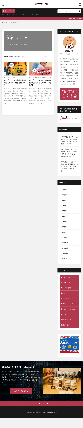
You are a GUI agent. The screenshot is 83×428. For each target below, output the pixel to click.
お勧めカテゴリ (20, 56)
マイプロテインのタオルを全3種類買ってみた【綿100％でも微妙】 (40, 83)
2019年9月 (64, 263)
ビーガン (32, 14)
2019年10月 (65, 257)
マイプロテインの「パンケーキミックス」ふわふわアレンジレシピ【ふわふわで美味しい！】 (69, 152)
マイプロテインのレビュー (48, 422)
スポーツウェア (15, 22)
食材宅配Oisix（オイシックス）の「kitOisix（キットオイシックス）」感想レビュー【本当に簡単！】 (69, 166)
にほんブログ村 (69, 119)
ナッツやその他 (67, 293)
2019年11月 (65, 252)
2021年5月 (64, 212)
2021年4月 (64, 218)
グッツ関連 (40, 14)
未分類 (64, 324)
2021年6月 (64, 207)
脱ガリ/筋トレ (67, 335)
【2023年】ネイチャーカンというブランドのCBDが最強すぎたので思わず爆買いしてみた (69, 140)
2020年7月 (64, 229)
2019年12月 (65, 246)
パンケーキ (24, 14)
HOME (5, 22)
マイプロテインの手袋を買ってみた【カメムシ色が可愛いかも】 (15, 83)
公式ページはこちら (21, 401)
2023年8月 (64, 190)
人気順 (11, 56)
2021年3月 (64, 224)
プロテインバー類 (68, 310)
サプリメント (14, 14)
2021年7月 (64, 201)
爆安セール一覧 (67, 329)
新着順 (6, 56)
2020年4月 (64, 235)
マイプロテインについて (69, 317)
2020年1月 (64, 240)
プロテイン (5, 14)
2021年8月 (64, 195)
